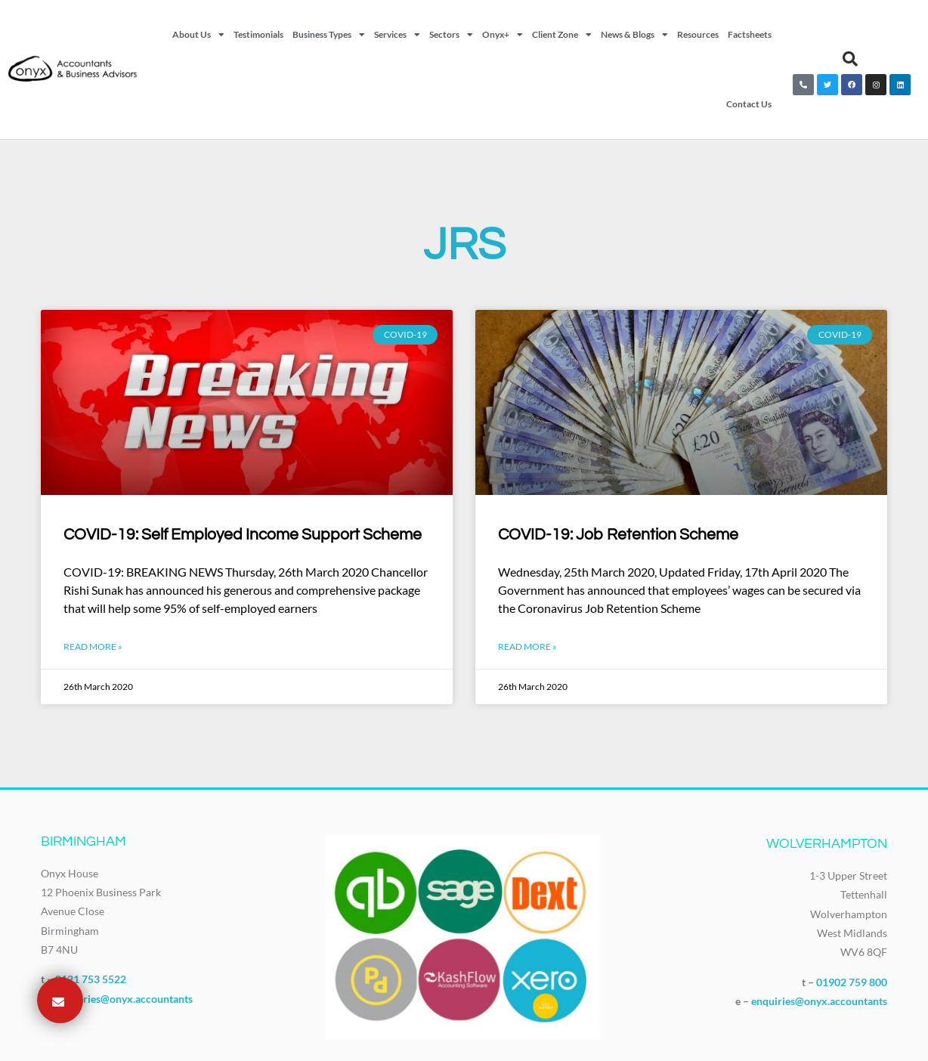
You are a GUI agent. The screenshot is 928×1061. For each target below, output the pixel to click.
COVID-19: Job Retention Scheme (618, 535)
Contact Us (749, 104)
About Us (198, 35)
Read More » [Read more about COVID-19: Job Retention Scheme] (527, 646)
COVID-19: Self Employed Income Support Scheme (242, 535)
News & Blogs (634, 35)
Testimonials (258, 34)
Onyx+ (502, 35)
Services (397, 35)
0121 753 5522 (90, 979)
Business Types (328, 35)
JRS (464, 245)
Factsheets (750, 34)
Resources (698, 34)
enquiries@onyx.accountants (125, 998)
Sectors (451, 35)
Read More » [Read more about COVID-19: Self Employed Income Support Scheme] (92, 646)
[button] (850, 59)
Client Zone (562, 35)
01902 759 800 (851, 982)
